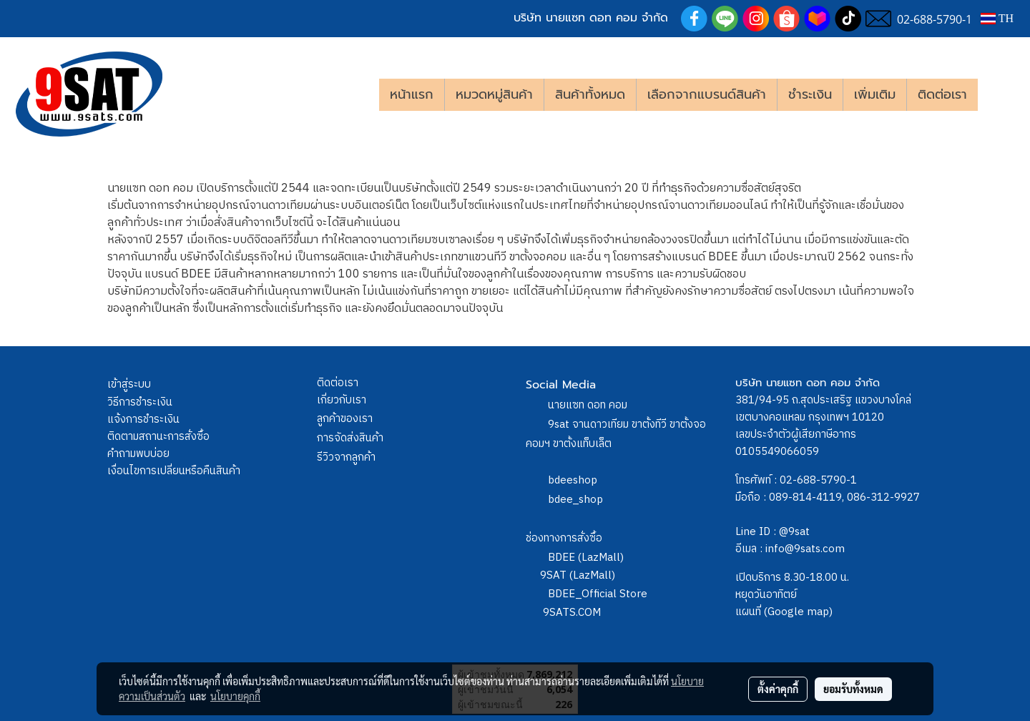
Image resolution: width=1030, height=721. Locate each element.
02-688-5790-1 (818, 480)
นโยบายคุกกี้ (235, 696)
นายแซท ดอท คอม (587, 405)
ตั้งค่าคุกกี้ (777, 688)
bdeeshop (572, 480)
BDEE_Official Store (597, 594)
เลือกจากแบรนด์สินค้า (706, 94)
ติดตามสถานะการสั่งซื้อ (158, 437)
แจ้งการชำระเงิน (143, 419)
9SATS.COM (572, 613)
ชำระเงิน (810, 94)
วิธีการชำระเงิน (139, 402)
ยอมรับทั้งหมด (853, 688)
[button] (999, 94)
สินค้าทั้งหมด (590, 94)
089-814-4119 (805, 497)
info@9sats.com (805, 549)
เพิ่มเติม (875, 94)
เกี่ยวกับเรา (341, 400)
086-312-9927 (883, 497)
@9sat (794, 532)
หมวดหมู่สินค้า (494, 94)
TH (997, 18)
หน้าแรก (411, 94)
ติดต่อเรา (942, 94)
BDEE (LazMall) (586, 557)
